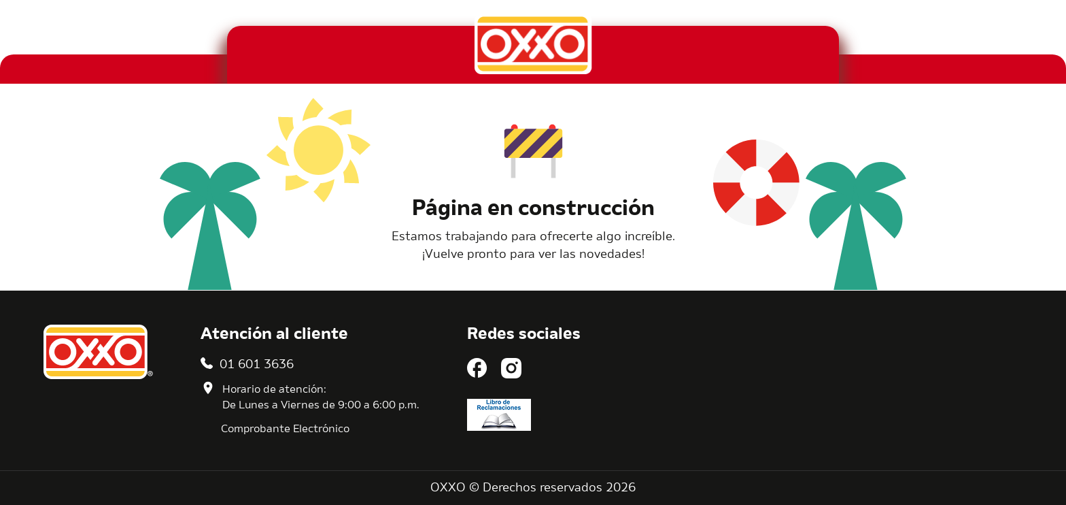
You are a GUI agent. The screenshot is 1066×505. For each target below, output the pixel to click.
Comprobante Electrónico (285, 429)
